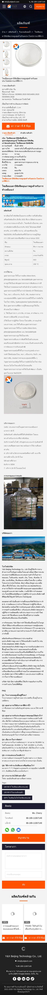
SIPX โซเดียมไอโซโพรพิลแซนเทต (17, 798)
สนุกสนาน (40, 6)
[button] (7, 75)
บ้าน (3, 32)
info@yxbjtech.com (10, 2)
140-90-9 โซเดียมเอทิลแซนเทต (16, 787)
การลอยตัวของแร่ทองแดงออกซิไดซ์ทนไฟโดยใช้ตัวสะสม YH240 (12, 928)
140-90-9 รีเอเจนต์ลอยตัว (13, 792)
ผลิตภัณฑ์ (12, 32)
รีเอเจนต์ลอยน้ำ (25, 32)
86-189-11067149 (37, 2)
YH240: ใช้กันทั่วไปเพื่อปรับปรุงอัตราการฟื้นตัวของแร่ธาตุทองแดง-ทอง (34, 928)
